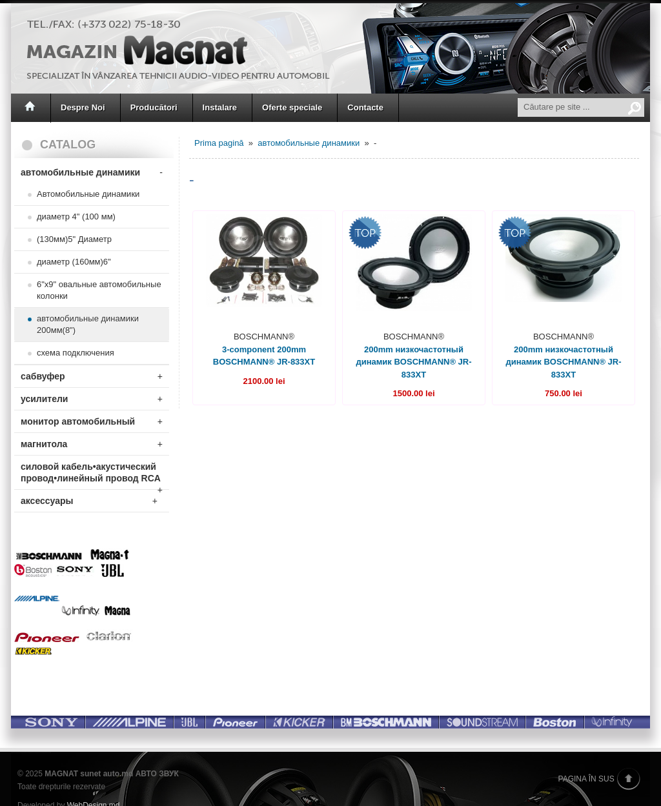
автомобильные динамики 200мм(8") (88, 324)
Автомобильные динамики (88, 194)
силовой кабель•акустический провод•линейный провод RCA (92, 475)
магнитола (92, 444)
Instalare (220, 107)
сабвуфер (92, 376)
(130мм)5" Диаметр (74, 239)
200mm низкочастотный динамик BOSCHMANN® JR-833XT (413, 362)
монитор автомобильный (92, 421)
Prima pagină (219, 143)
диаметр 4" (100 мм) (76, 216)
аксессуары (89, 501)
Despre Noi (83, 107)
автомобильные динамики (92, 172)
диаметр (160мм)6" (74, 262)
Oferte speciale (292, 107)
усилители (92, 399)
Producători (154, 107)
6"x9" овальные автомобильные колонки (99, 290)
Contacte (365, 107)
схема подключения (75, 353)
